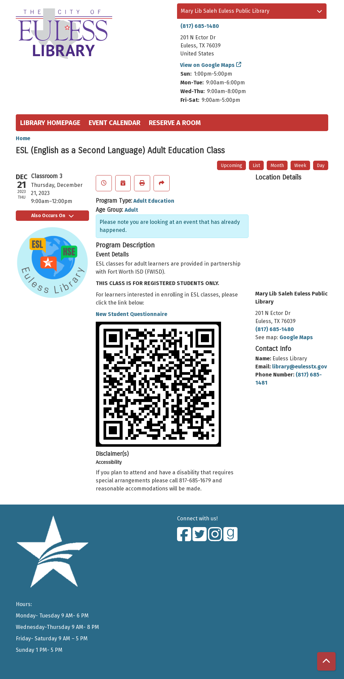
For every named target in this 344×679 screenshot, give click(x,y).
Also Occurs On (52, 215)
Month (277, 165)
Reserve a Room (175, 123)
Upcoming (231, 165)
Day (321, 165)
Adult (131, 210)
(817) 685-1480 (199, 26)
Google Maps (296, 337)
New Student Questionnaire (131, 314)
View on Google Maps (207, 65)
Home (23, 138)
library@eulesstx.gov (299, 366)
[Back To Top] (326, 661)
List (256, 165)
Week (300, 165)
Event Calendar (114, 123)
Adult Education (153, 201)
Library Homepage (50, 123)
